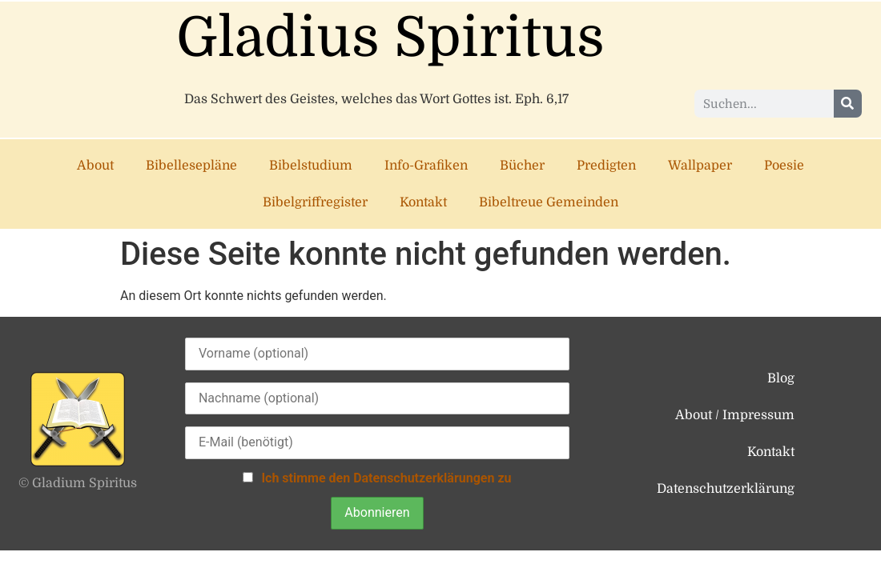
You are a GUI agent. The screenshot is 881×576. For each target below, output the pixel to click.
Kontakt (423, 202)
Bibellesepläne (191, 165)
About (95, 165)
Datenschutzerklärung (726, 489)
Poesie (784, 165)
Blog (781, 378)
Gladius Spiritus (390, 38)
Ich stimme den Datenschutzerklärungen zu (386, 478)
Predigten (606, 165)
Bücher (522, 165)
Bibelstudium (310, 165)
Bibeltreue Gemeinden (548, 202)
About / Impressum (735, 415)
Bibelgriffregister (315, 202)
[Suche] (848, 104)
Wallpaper (700, 165)
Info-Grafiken (426, 165)
